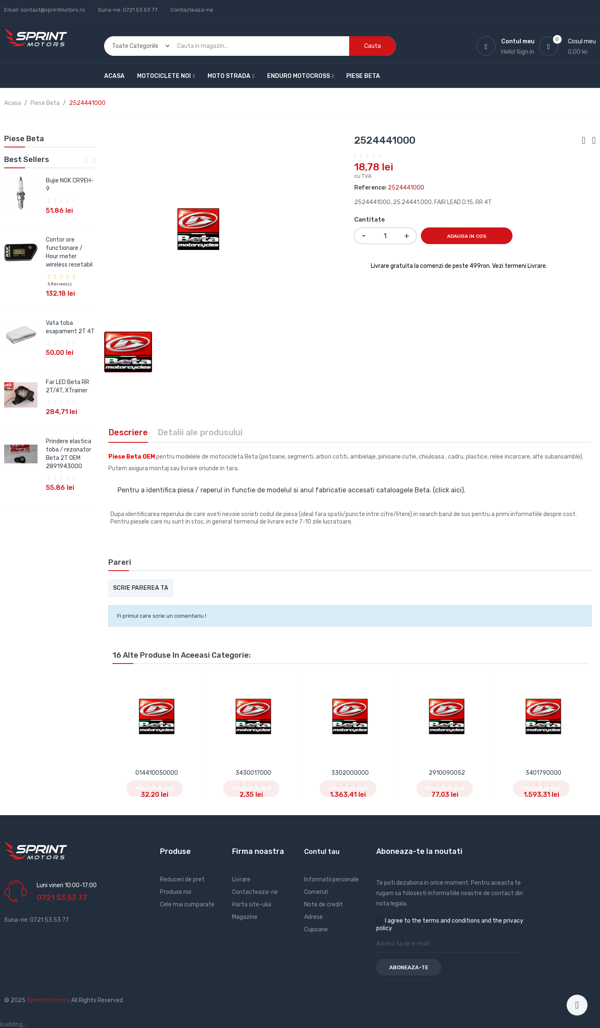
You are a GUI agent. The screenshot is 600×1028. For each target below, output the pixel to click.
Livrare (241, 879)
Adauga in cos (466, 236)
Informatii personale (331, 879)
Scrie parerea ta (140, 587)
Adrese (313, 917)
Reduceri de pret (182, 879)
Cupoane (316, 929)
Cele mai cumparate (187, 904)
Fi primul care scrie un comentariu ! (161, 616)
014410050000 (156, 772)
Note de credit (323, 904)
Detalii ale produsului (200, 432)
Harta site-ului (251, 904)
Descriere (128, 432)
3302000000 (350, 772)
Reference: (370, 187)
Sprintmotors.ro (49, 1000)
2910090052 (447, 772)
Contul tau (322, 852)
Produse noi (175, 892)
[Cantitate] (385, 235)
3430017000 (253, 772)
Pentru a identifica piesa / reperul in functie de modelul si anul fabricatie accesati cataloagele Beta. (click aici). (291, 490)
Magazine (245, 917)
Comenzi (316, 892)
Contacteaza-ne (191, 10)
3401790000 (543, 772)
